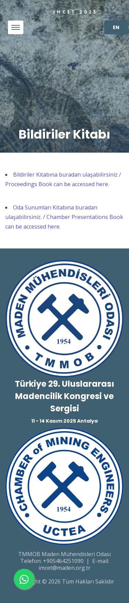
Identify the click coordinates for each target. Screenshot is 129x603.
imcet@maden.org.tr (64, 568)
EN (116, 27)
